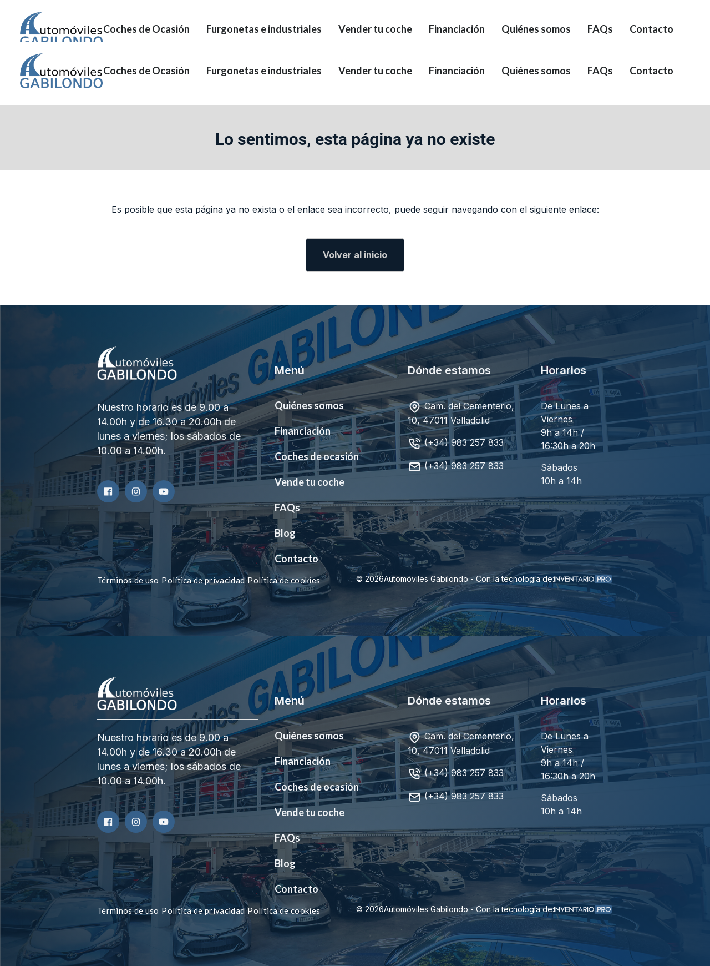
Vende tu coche (309, 482)
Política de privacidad (203, 580)
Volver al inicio (355, 254)
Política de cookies (283, 580)
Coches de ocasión (317, 456)
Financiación (457, 29)
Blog (285, 533)
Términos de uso (128, 580)
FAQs (600, 29)
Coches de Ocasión (146, 29)
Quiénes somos (536, 29)
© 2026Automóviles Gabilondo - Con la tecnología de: (484, 579)
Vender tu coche (375, 29)
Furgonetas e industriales (264, 29)
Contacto (651, 29)
